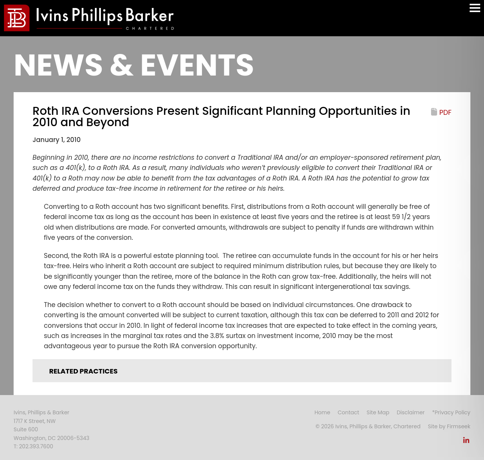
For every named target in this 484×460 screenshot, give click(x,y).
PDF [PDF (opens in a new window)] (445, 112)
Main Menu (475, 11)
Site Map (377, 412)
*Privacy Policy (451, 412)
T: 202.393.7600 (33, 446)
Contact (348, 412)
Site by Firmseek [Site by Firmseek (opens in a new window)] (449, 426)
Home (322, 412)
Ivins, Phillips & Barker (41, 412)
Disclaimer (411, 412)
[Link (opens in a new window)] (466, 442)
